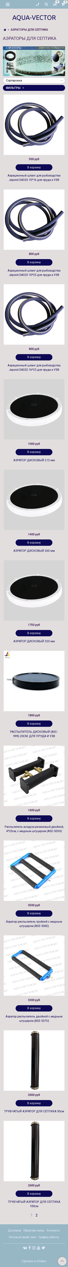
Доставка (14, 1230)
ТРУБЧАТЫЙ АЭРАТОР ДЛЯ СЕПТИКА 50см (34, 1111)
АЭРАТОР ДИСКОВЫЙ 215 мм (34, 460)
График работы (49, 1237)
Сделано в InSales (34, 1261)
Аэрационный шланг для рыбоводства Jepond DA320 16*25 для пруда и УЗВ (34, 367)
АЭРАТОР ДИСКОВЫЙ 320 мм (34, 641)
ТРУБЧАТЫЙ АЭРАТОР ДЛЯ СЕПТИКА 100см (34, 1204)
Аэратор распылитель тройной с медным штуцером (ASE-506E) (34, 924)
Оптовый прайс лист (22, 1237)
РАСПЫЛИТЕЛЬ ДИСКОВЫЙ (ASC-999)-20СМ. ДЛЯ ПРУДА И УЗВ (34, 734)
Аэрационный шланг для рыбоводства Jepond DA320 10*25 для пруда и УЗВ (34, 273)
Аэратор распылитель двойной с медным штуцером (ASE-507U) (34, 1019)
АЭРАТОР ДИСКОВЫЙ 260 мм (34, 550)
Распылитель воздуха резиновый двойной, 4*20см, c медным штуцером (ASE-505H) (34, 829)
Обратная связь (33, 1230)
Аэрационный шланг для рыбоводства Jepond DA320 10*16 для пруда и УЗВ (34, 178)
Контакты (53, 1230)
